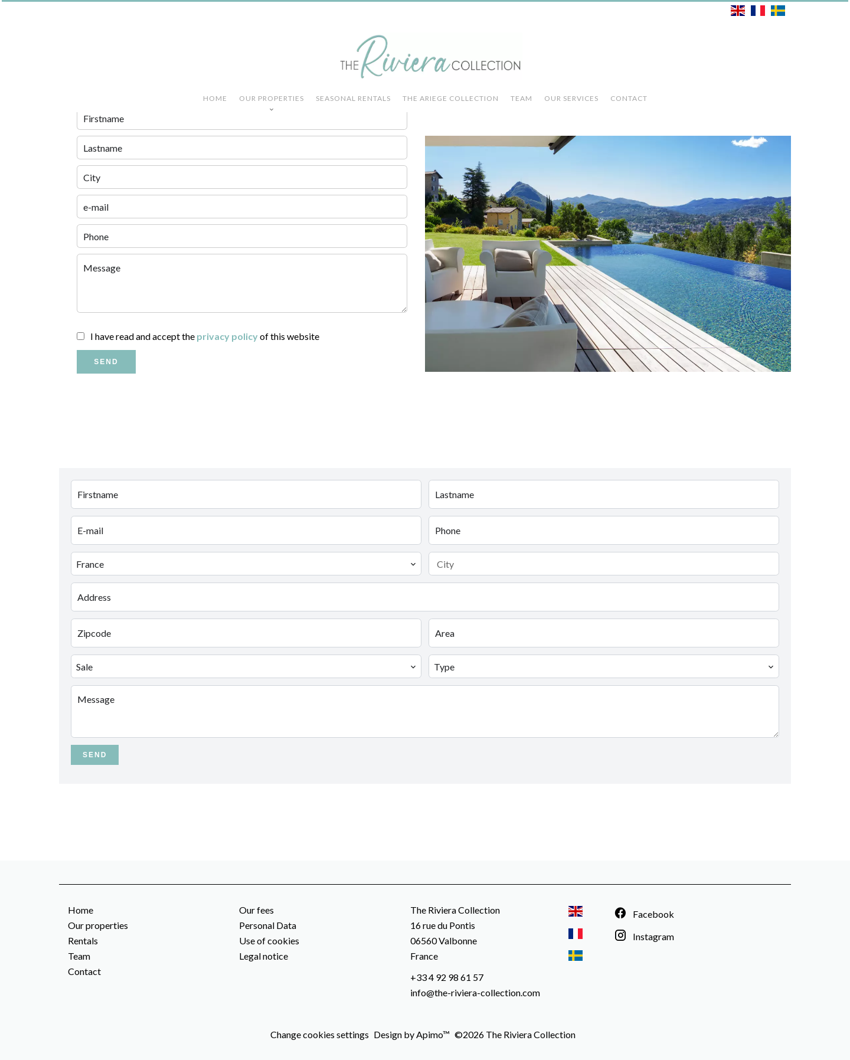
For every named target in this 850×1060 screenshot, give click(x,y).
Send (106, 362)
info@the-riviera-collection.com (475, 992)
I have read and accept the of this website (204, 336)
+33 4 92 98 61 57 (446, 977)
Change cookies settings (319, 1034)
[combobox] (246, 563)
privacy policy (227, 336)
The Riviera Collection (455, 909)
